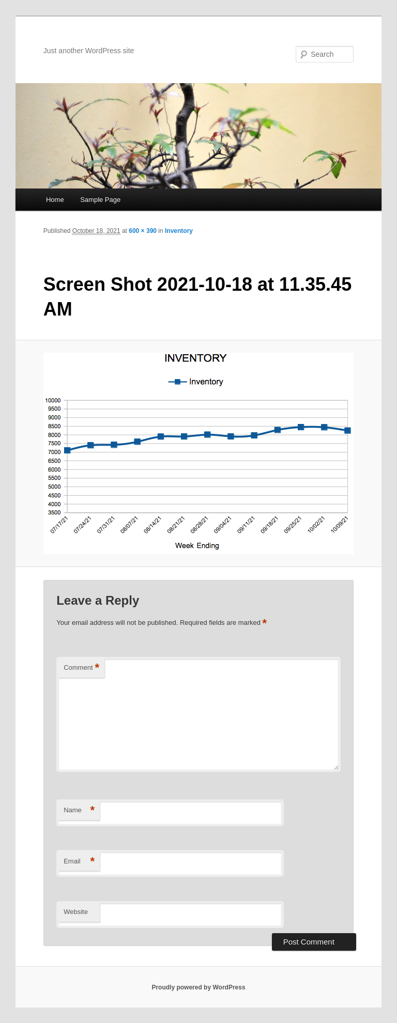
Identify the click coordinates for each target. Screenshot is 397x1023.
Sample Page (100, 199)
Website (76, 912)
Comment (81, 667)
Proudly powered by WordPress (198, 987)
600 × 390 (143, 230)
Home (55, 199)
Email (79, 861)
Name (79, 810)
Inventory (179, 230)
